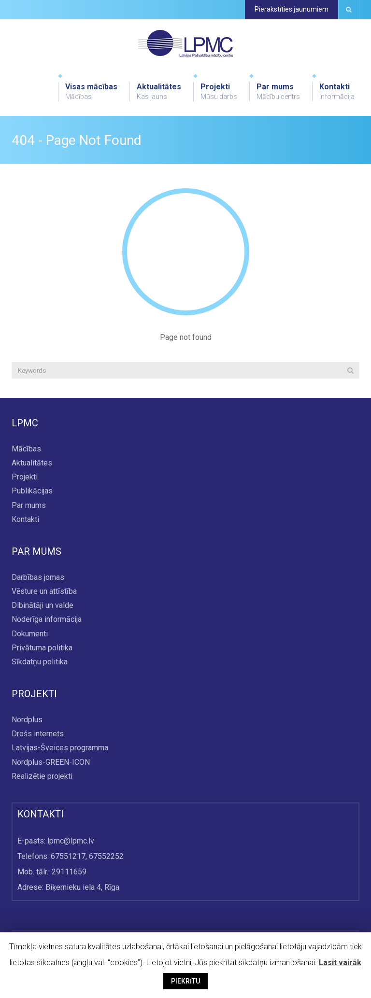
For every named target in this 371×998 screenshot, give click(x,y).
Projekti (218, 91)
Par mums (278, 91)
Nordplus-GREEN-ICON (51, 762)
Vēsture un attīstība (44, 591)
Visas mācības (91, 91)
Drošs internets (38, 734)
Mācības (26, 448)
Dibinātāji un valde (42, 605)
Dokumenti (30, 633)
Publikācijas (32, 491)
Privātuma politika (42, 647)
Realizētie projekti (42, 776)
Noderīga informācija (47, 619)
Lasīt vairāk (340, 962)
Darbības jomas (38, 577)
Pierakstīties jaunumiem (291, 9)
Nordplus (27, 719)
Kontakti (337, 91)
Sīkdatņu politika (40, 661)
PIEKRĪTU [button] (185, 981)
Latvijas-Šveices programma (60, 748)
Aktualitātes (159, 91)
